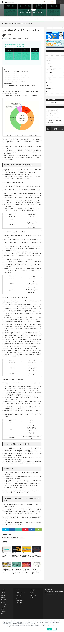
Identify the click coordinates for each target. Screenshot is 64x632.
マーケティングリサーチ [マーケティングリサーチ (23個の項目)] (52, 120)
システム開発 (18, 596)
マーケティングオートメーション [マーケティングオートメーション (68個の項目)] (53, 118)
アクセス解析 (49, 73)
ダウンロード (51, 19)
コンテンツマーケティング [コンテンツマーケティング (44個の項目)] (52, 115)
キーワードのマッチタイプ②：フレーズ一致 (17, 75)
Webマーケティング (50, 70)
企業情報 (31, 593)
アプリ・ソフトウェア (19, 603)
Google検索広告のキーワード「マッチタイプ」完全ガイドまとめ (20, 85)
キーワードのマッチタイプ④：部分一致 (16, 79)
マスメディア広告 (19, 602)
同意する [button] (49, 629)
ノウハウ (14, 38)
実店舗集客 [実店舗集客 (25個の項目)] (59, 122)
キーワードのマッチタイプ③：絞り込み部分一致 (18, 77)
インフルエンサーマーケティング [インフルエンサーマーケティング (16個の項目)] (53, 113)
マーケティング (7, 19)
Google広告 (48, 63)
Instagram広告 (49, 66)
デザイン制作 (18, 598)
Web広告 (12, 23)
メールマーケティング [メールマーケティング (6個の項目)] (51, 122)
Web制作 (48, 57)
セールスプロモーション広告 (20, 600)
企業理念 (31, 592)
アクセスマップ (33, 595)
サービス (36, 19)
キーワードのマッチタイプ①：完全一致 (16, 73)
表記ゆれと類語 (8, 83)
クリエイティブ (22, 19)
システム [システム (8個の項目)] (60, 115)
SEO (47, 93)
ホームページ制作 (19, 595)
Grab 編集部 (8, 34)
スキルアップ (25, 38)
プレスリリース (49, 76)
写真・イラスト (49, 60)
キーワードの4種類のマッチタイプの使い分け (15, 81)
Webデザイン (49, 53)
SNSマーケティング (50, 83)
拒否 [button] (55, 629)
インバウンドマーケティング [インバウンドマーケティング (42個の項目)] (52, 111)
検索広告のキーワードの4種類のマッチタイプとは (16, 71)
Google (10, 38)
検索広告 (19, 38)
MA (47, 96)
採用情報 (31, 597)
